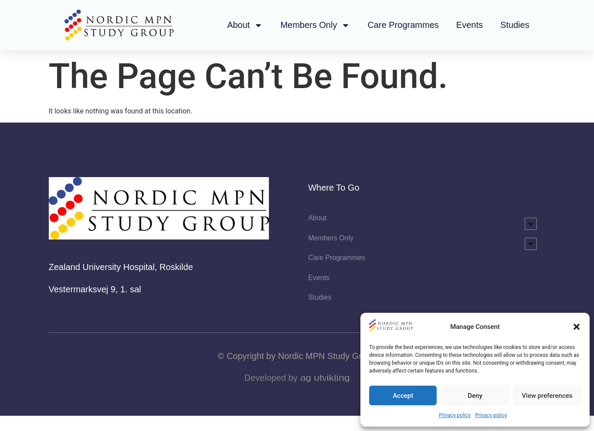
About (245, 25)
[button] (576, 326)
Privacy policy (455, 415)
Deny (475, 396)
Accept (403, 396)
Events (469, 25)
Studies (515, 25)
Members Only (315, 25)
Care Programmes (402, 25)
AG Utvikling (325, 393)
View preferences (547, 396)
